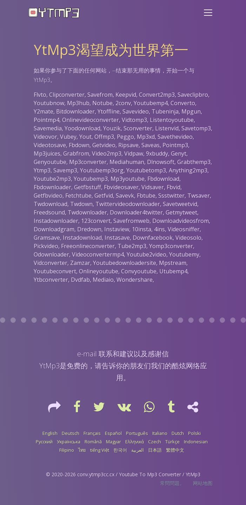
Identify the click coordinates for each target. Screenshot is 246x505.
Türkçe (172, 441)
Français (92, 433)
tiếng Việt (99, 450)
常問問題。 (172, 483)
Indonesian (196, 441)
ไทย (82, 450)
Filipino (66, 450)
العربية (137, 450)
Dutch (178, 433)
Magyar (113, 441)
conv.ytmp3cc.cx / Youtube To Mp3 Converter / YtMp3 (138, 474)
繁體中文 (175, 450)
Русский (44, 441)
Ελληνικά (134, 441)
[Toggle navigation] (208, 13)
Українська (68, 441)
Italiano (159, 433)
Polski (194, 433)
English (50, 433)
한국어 (120, 450)
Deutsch (70, 433)
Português (137, 433)
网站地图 (203, 483)
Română (93, 441)
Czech (154, 441)
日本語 (155, 450)
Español (113, 433)
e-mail (87, 354)
